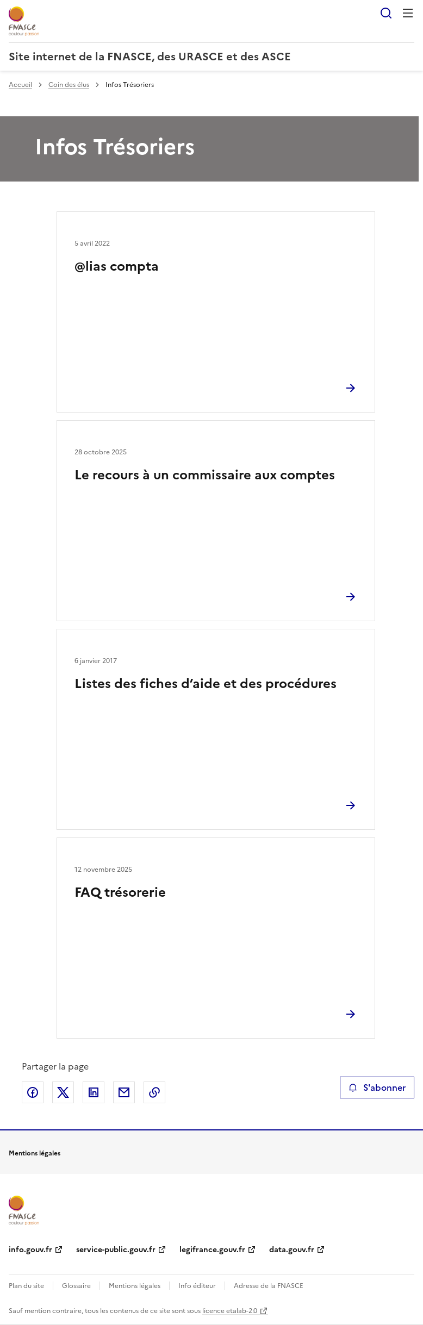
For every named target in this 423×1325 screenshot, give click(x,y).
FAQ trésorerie (120, 892)
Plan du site (26, 1286)
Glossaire (76, 1286)
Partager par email (124, 1092)
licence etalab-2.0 (229, 1311)
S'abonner (377, 1087)
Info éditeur (197, 1286)
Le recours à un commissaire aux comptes (204, 475)
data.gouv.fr (291, 1249)
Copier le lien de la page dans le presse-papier (154, 1092)
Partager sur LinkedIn (93, 1092)
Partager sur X (63, 1092)
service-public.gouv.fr (115, 1249)
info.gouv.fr (30, 1249)
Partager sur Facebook (32, 1092)
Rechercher (386, 13)
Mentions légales (134, 1286)
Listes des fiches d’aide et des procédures (205, 683)
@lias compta (116, 266)
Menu (408, 13)
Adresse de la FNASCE (268, 1286)
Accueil (20, 85)
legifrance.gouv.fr (212, 1249)
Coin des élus (68, 85)
